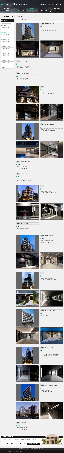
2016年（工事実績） (6, 46)
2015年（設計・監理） (6, 48)
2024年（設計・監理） (6, 25)
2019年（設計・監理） (6, 37)
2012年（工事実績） (6, 62)
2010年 (3, 67)
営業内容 (32, 448)
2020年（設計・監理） (6, 34)
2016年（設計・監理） (6, 43)
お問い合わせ (43, 448)
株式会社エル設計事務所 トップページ (24, 448)
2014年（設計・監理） (7, 53)
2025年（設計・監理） (6, 23)
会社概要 (39, 448)
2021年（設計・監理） (6, 32)
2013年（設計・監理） (6, 57)
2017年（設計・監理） (6, 41)
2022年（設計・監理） (6, 30)
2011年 (3, 64)
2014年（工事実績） (6, 55)
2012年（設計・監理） (6, 60)
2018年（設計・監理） (6, 39)
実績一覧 (35, 448)
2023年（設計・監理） (6, 27)
